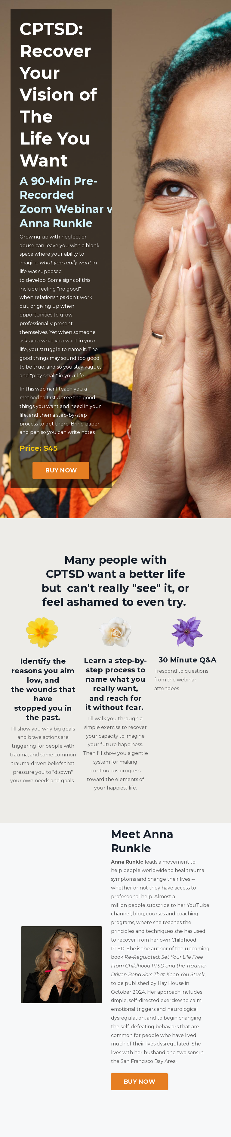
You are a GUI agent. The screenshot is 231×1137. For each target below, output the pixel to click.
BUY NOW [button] (61, 470)
